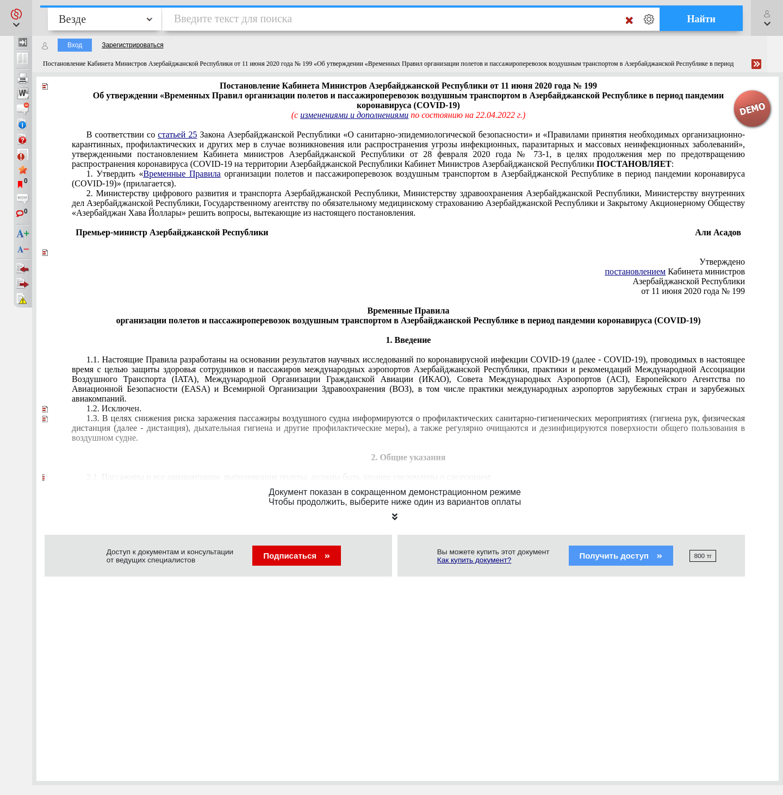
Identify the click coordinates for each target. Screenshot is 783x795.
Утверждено (722, 261)
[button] (16, 18)
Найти (701, 19)
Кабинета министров (675, 271)
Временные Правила (181, 173)
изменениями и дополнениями (354, 115)
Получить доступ (621, 555)
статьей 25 (177, 134)
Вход (74, 45)
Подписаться (296, 555)
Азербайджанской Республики (688, 281)
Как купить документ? (474, 560)
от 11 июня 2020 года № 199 (693, 291)
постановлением (635, 271)
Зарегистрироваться (132, 45)
